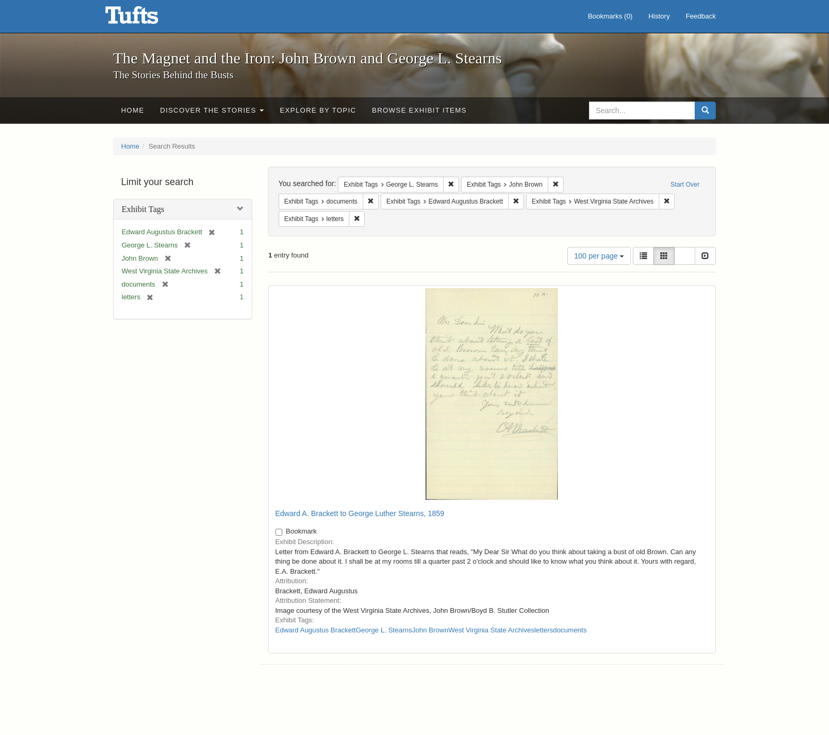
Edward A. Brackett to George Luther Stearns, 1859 (360, 513)
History (658, 16)
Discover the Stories (212, 110)
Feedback (701, 16)
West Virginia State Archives (491, 630)
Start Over (684, 184)
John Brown (430, 630)
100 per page (599, 256)
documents (570, 630)
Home (132, 110)
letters (544, 630)
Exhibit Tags (143, 209)
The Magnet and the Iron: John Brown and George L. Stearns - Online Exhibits (145, 18)
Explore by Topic (318, 110)
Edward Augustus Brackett (315, 630)
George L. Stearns (384, 630)
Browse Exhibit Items (419, 110)
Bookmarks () (610, 16)
